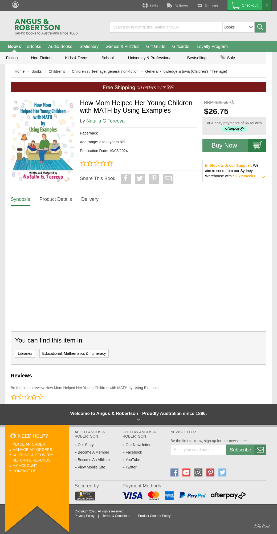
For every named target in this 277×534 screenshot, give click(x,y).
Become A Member (93, 452)
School (107, 57)
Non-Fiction (41, 57)
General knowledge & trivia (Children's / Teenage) (186, 71)
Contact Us (24, 471)
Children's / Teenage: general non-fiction (105, 71)
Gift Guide (155, 46)
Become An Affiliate (94, 460)
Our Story (86, 445)
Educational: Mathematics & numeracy (74, 353)
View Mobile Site (91, 467)
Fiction (12, 57)
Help (149, 5)
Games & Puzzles (122, 46)
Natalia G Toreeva (105, 121)
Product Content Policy (154, 516)
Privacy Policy (85, 516)
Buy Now (238, 145)
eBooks (34, 46)
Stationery (89, 46)
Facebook (134, 452)
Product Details (55, 199)
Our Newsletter (138, 445)
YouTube (132, 460)
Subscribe (248, 450)
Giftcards (180, 46)
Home (20, 71)
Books (14, 46)
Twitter (130, 467)
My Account (25, 465)
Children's (56, 71)
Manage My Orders (32, 449)
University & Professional (150, 57)
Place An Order (29, 444)
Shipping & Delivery (33, 455)
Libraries (25, 353)
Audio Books (60, 46)
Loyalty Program (212, 46)
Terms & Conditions (116, 516)
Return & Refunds (32, 460)
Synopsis (20, 199)
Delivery (177, 5)
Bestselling (197, 57)
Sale (228, 57)
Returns (207, 5)
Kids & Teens (76, 57)
